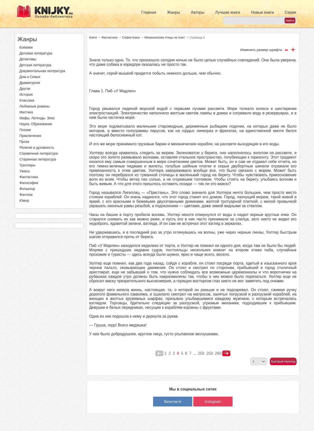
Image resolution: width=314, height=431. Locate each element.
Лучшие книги (227, 12)
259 (209, 353)
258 (201, 353)
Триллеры (27, 165)
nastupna (226, 353)
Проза (24, 142)
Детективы (27, 59)
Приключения (30, 136)
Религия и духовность (36, 147)
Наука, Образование (35, 124)
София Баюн (131, 37)
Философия (28, 183)
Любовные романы (34, 106)
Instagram (213, 401)
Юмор (24, 200)
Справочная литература (38, 153)
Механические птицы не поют (164, 37)
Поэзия (25, 130)
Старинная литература (37, 159)
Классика (26, 100)
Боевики (26, 47)
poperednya (159, 353)
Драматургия (29, 83)
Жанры (173, 12)
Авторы (197, 12)
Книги (93, 37)
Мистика (26, 112)
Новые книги (262, 12)
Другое (24, 89)
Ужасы (24, 171)
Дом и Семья (29, 77)
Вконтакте (172, 401)
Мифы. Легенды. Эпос (37, 118)
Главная (148, 12)
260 (218, 353)
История (26, 94)
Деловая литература (35, 53)
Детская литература (35, 65)
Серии (290, 12)
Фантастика (28, 177)
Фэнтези (26, 195)
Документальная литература (42, 71)
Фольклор (27, 189)
